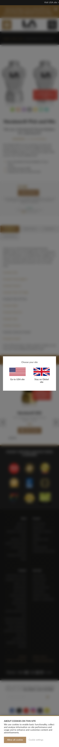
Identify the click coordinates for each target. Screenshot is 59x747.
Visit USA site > (51, 2)
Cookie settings (36, 740)
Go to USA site (17, 379)
